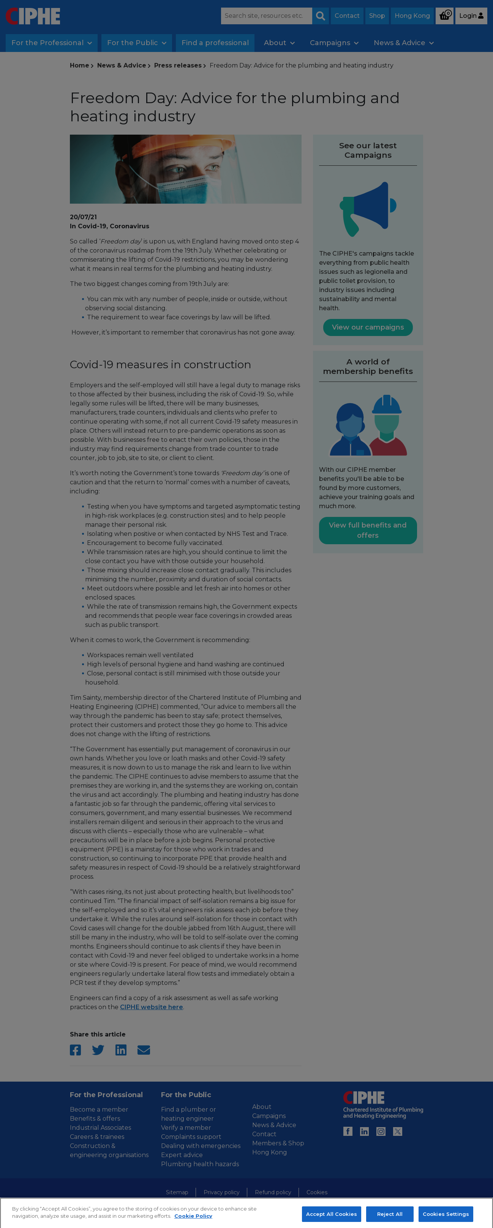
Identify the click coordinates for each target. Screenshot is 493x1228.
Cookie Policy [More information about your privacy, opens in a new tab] (193, 1222)
